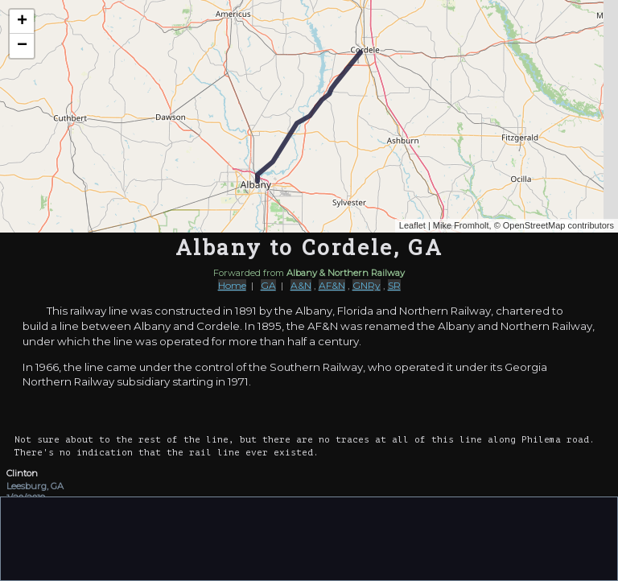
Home (232, 285)
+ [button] (22, 22)
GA (268, 285)
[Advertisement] (309, 537)
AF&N (332, 285)
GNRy (366, 285)
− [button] (22, 46)
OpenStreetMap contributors (558, 225)
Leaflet (412, 225)
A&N (300, 285)
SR (394, 285)
